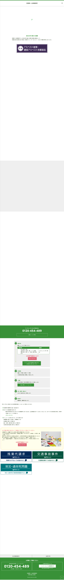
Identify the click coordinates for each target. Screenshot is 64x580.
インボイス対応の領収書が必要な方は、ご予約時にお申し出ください (32, 363)
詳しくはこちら (32, 358)
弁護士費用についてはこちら (25, 385)
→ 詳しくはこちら (9, 415)
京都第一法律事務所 (32, 3)
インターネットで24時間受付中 (47, 566)
